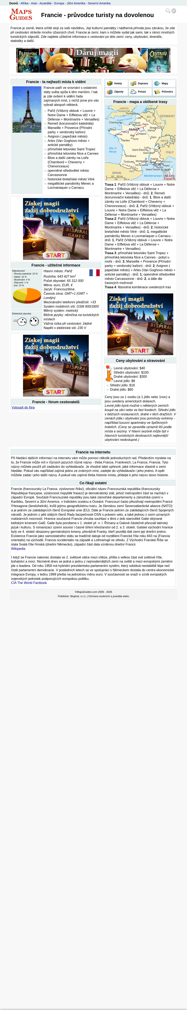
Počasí (141, 91)
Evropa (59, 3)
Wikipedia (18, 548)
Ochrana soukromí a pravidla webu (108, 596)
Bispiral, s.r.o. (78, 596)
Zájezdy (118, 91)
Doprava (142, 83)
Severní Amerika (99, 3)
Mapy (164, 83)
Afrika (24, 3)
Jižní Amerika (76, 3)
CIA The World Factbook (29, 583)
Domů (13, 3)
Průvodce (167, 91)
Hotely (118, 83)
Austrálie (46, 3)
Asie (34, 3)
